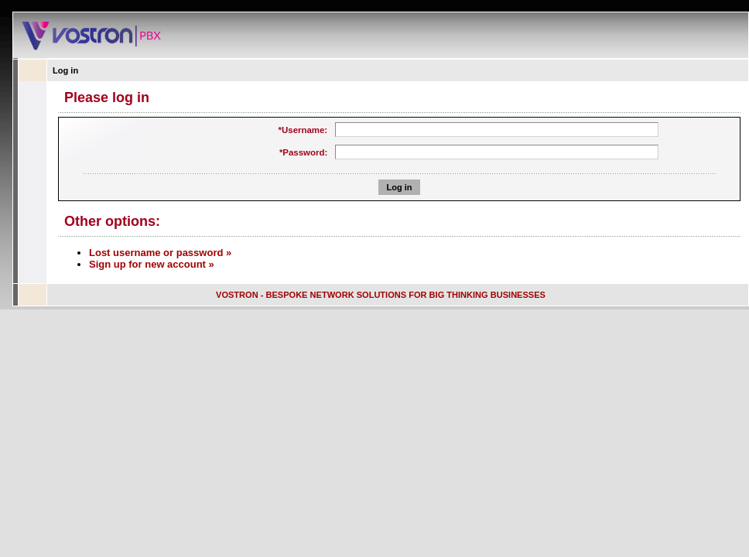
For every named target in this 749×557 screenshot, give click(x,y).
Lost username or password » (160, 252)
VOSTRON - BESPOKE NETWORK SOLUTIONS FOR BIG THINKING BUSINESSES (381, 294)
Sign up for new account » (151, 264)
